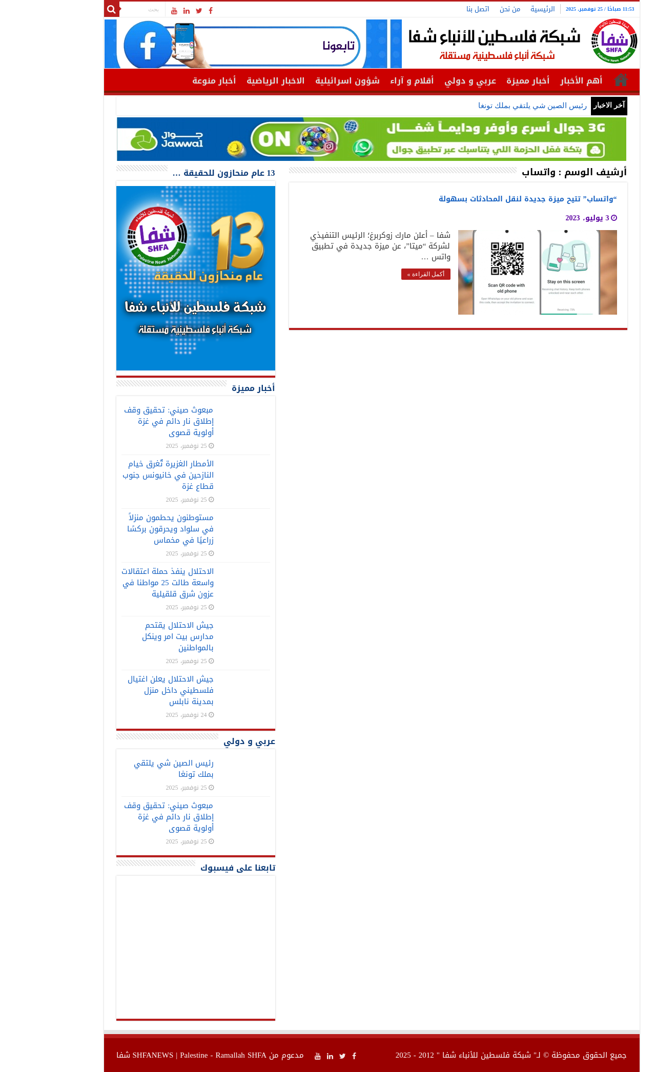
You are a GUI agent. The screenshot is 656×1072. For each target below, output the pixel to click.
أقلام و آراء (368, 81)
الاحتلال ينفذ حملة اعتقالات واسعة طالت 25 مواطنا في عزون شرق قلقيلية (124, 582)
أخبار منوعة (171, 81)
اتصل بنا (434, 9)
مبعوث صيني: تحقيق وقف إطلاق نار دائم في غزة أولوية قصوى (125, 421)
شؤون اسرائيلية (304, 81)
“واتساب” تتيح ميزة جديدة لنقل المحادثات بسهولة (484, 199)
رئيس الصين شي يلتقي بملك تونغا (489, 105)
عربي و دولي (427, 81)
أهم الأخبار (538, 81)
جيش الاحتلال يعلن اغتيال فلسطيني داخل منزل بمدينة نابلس (127, 690)
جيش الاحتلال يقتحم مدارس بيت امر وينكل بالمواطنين (134, 636)
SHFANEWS (109, 1055)
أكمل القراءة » (382, 274)
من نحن (466, 9)
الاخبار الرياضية (232, 81)
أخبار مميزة (484, 81)
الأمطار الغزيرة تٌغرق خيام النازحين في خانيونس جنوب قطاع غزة (124, 475)
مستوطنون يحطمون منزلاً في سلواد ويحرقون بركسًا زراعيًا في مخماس (127, 528)
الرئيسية (499, 9)
